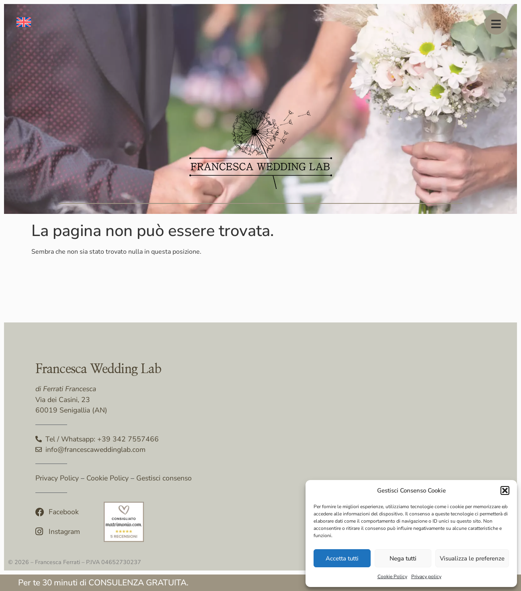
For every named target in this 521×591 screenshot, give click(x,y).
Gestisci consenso (164, 478)
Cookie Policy (392, 576)
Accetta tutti (342, 558)
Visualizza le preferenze (472, 558)
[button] (505, 490)
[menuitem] (23, 22)
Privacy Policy (57, 478)
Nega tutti (403, 558)
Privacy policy (426, 576)
